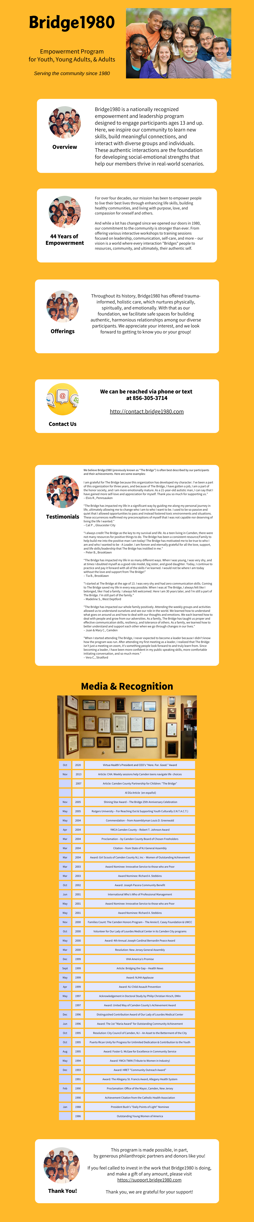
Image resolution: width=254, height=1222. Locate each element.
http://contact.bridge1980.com (147, 411)
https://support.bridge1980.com (149, 1179)
